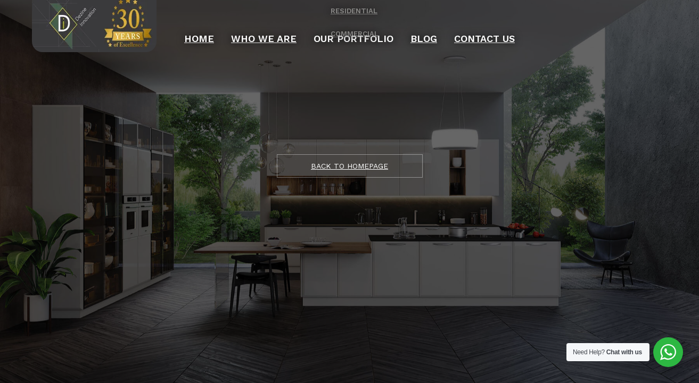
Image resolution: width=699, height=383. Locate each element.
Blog (404, 29)
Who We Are (286, 29)
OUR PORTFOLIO (351, 29)
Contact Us (451, 29)
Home (237, 29)
